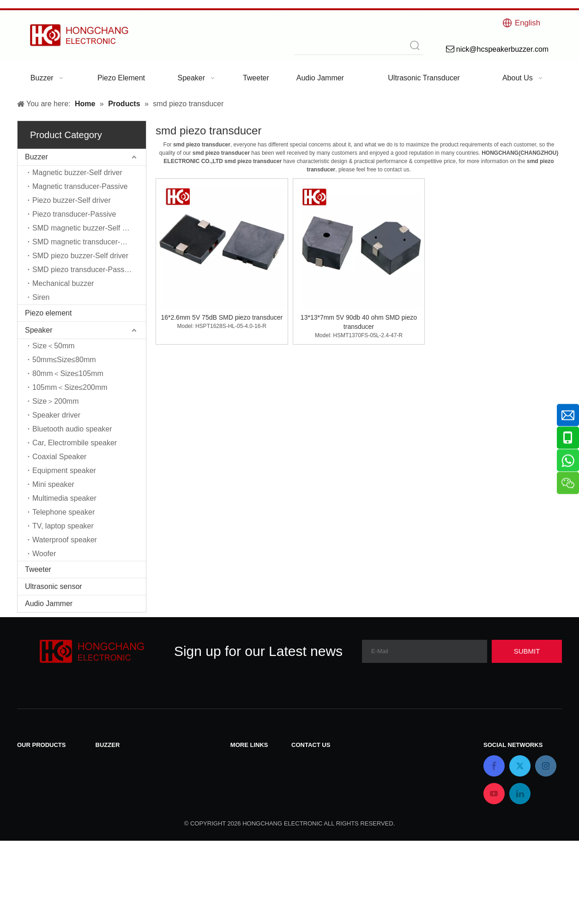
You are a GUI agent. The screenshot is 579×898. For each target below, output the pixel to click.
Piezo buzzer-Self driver (71, 200)
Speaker (39, 330)
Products (244, 783)
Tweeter (38, 569)
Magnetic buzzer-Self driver (77, 172)
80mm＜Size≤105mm (67, 373)
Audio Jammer (48, 603)
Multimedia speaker (64, 498)
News (239, 771)
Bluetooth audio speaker (72, 429)
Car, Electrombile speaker (74, 443)
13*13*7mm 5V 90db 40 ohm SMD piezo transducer (359, 322)
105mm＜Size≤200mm (70, 387)
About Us (245, 807)
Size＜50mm (53, 346)
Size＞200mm (55, 401)
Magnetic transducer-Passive (79, 186)
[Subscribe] (527, 651)
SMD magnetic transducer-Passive (89, 242)
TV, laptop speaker (63, 526)
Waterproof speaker (64, 540)
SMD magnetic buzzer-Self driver (86, 228)
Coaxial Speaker (59, 457)
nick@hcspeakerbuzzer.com (337, 783)
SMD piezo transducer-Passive (83, 269)
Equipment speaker (64, 470)
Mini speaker (53, 484)
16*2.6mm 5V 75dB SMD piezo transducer (222, 317)
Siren (40, 297)
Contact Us (248, 759)
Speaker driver (56, 415)
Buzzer (36, 157)
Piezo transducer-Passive (74, 214)
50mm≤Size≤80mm (64, 360)
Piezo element (48, 313)
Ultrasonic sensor (53, 586)
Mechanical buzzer (63, 283)
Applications (250, 819)
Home (240, 795)
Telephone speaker (63, 512)
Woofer (44, 554)
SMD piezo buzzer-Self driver (80, 256)
